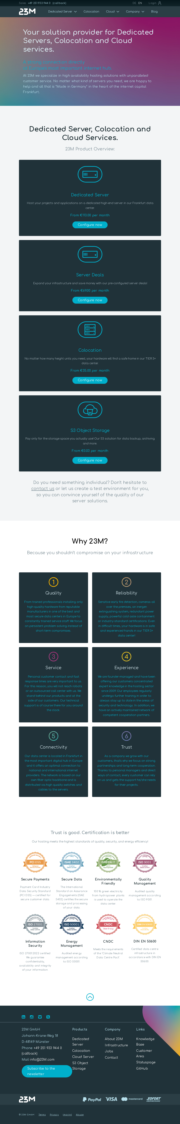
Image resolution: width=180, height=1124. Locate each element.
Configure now (90, 225)
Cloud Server (83, 1057)
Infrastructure (116, 1045)
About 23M (114, 1039)
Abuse (80, 1115)
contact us (42, 488)
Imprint (67, 1115)
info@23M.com (42, 1059)
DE (134, 3)
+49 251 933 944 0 (39, 3)
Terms (42, 1115)
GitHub (142, 1068)
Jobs (109, 1051)
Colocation (91, 11)
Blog (154, 11)
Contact (111, 1057)
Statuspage (146, 1062)
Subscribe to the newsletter (41, 1071)
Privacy (54, 1115)
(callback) (59, 3)
